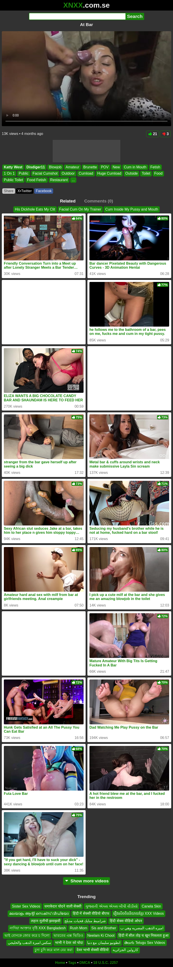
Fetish (155, 167)
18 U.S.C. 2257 (105, 963)
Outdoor (68, 174)
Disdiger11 (35, 167)
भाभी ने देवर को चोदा (69, 943)
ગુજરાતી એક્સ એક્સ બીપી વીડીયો (111, 906)
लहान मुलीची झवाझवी (45, 921)
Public (24, 174)
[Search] (77, 16)
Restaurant (59, 180)
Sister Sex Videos (26, 906)
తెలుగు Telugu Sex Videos (144, 943)
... (73, 180)
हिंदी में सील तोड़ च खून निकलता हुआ (143, 935)
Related (67, 201)
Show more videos (86, 881)
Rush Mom (78, 928)
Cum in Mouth (135, 167)
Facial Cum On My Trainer (80, 209)
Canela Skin (151, 906)
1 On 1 (9, 174)
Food (158, 174)
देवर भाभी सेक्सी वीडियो (93, 950)
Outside (131, 174)
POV (105, 167)
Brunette (90, 167)
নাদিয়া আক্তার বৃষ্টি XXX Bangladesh (38, 928)
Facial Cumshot (45, 174)
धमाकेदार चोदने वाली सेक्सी (62, 906)
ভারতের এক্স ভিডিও (68, 935)
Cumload (86, 174)
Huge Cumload (109, 174)
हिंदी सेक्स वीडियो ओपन (126, 921)
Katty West (13, 167)
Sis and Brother (103, 928)
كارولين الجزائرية (125, 950)
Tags (72, 963)
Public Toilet (13, 180)
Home (60, 963)
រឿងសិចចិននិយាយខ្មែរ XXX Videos (138, 914)
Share (9, 191)
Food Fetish (36, 180)
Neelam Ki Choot (101, 935)
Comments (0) (98, 201)
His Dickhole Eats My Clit (35, 209)
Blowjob (55, 167)
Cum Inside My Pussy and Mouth (131, 209)
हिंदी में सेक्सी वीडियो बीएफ (91, 914)
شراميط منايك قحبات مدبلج (85, 921)
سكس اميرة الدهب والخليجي (29, 943)
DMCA (84, 963)
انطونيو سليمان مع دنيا (103, 943)
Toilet (146, 174)
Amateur (72, 167)
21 (152, 134)
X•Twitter (25, 191)
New (116, 167)
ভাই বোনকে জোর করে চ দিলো (27, 935)
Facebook (44, 191)
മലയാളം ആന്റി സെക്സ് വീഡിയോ (39, 914)
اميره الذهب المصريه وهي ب (142, 928)
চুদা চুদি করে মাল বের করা (53, 950)
